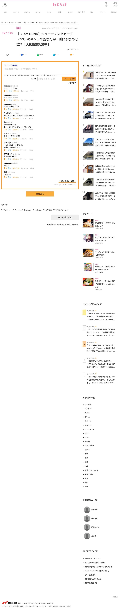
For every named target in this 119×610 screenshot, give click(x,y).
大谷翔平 (94, 510)
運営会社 (55, 606)
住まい (70, 12)
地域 (59, 12)
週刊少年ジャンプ (62, 210)
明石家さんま (96, 527)
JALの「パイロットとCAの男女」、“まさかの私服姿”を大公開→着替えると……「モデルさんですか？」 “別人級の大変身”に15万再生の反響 (105, 78)
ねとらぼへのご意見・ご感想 (94, 562)
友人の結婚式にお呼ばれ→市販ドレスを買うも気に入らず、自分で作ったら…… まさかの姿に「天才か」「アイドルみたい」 (105, 132)
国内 (86, 458)
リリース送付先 (89, 575)
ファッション (89, 429)
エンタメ (27, 12)
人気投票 (38, 210)
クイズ (38, 12)
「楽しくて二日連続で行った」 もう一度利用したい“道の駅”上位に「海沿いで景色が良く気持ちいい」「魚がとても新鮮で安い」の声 (105, 145)
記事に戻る (40, 194)
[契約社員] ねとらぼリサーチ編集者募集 (97, 566)
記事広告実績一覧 (90, 583)
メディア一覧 (6, 606)
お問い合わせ (29, 606)
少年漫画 (49, 210)
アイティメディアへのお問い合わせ (96, 570)
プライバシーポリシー (41, 606)
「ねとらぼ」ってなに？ (92, 558)
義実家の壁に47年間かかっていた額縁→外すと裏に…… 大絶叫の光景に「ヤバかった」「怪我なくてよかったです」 (105, 172)
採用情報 (62, 606)
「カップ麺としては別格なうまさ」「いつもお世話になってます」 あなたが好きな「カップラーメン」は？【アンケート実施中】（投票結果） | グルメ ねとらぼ (101, 383)
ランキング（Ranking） (23, 210)
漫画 (18, 28)
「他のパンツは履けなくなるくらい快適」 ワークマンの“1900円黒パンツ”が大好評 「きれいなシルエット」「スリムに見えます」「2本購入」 (106, 118)
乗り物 (87, 441)
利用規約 (115, 597)
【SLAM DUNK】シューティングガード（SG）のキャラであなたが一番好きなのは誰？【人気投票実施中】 (47, 39)
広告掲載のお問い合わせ (92, 579)
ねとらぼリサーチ (73, 49)
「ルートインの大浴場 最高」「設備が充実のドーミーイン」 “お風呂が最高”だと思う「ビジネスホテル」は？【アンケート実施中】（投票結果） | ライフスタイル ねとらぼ (101, 335)
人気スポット (89, 445)
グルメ (49, 12)
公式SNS (14, 606)
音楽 (86, 486)
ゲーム (87, 417)
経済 (86, 482)
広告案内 (21, 606)
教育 (86, 478)
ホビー (87, 433)
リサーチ (103, 12)
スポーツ (88, 421)
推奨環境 (68, 606)
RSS (50, 606)
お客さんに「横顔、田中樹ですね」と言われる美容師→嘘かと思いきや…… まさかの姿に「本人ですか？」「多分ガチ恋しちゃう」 (105, 199)
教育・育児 (81, 12)
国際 (86, 462)
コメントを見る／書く (65, 217)
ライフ (87, 437)
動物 (91, 12)
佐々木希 (94, 518)
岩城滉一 (94, 536)
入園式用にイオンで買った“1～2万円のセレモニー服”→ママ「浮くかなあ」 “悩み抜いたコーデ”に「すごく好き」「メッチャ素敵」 (105, 185)
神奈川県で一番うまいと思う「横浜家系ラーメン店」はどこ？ (105, 284)
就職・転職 (89, 474)
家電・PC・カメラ (91, 470)
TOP (5, 12)
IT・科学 (88, 404)
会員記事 (113, 12)
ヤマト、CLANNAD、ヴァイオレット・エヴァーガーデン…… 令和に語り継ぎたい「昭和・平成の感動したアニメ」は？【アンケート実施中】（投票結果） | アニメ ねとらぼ (101, 351)
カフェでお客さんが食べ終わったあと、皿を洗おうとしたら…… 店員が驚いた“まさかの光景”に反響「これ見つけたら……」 (105, 105)
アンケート (7, 210)
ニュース (16, 12)
